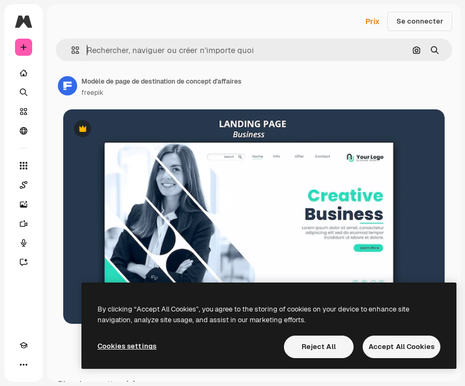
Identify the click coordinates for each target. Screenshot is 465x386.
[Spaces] (23, 185)
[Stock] (23, 111)
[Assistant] (23, 262)
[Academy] (23, 345)
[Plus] (23, 364)
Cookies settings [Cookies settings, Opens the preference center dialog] (127, 346)
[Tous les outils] (23, 165)
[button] (71, 50)
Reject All (319, 346)
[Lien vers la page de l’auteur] (67, 85)
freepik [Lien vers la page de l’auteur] (92, 92)
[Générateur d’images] (23, 204)
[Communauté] (23, 130)
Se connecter (419, 21)
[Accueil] (23, 72)
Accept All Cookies (401, 346)
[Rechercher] (23, 92)
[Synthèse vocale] (23, 242)
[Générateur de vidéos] (23, 223)
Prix (372, 21)
